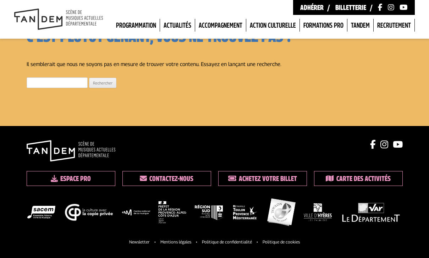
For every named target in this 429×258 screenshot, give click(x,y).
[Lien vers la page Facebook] (380, 7)
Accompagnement (220, 25)
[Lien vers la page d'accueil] (58, 20)
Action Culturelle (273, 25)
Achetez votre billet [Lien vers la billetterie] (262, 178)
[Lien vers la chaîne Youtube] (404, 7)
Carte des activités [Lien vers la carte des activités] (358, 178)
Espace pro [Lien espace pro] (71, 178)
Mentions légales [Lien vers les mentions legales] (175, 242)
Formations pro (323, 25)
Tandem (360, 25)
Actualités (177, 25)
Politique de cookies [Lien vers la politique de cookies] (281, 242)
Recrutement (394, 25)
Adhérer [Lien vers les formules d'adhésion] (312, 7)
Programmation (136, 25)
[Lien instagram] (384, 144)
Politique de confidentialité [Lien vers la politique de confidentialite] (227, 242)
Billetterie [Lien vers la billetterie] (350, 7)
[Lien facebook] (373, 144)
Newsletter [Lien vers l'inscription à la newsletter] (139, 242)
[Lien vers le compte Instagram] (391, 7)
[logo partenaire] (41, 213)
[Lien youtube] (398, 144)
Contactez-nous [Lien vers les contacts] (166, 178)
